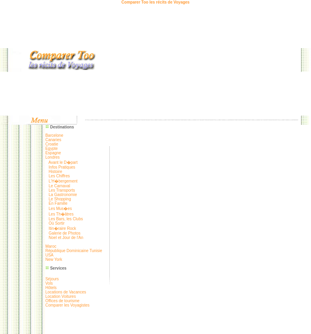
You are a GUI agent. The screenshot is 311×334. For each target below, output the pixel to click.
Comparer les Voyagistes (67, 305)
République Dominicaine (67, 251)
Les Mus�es (60, 208)
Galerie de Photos (64, 233)
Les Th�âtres (61, 214)
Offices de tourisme (62, 301)
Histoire (55, 171)
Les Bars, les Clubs (66, 219)
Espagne (53, 153)
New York (53, 259)
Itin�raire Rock (62, 228)
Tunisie (95, 251)
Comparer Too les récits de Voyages (155, 2)
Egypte (51, 148)
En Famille (58, 203)
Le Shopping (60, 199)
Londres (52, 157)
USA (49, 255)
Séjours (52, 279)
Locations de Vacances (65, 292)
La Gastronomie (63, 194)
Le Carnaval (59, 186)
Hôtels (50, 287)
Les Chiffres (59, 176)
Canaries (53, 140)
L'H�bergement (63, 181)
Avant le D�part (63, 162)
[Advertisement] (207, 60)
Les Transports (62, 190)
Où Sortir (56, 223)
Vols (49, 283)
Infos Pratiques (62, 167)
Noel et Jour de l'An (66, 237)
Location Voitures (60, 296)
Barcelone (54, 135)
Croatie (51, 144)
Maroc (50, 246)
